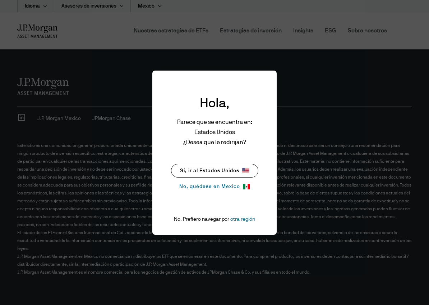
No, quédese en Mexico (214, 186)
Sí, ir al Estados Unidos (214, 170)
